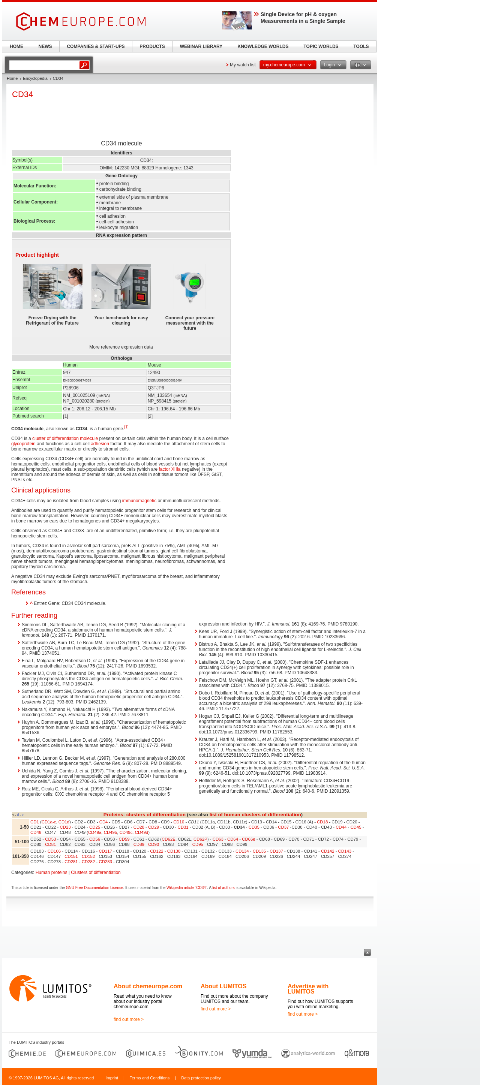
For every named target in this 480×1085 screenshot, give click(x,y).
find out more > (129, 1019)
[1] (126, 427)
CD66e (248, 839)
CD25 (94, 827)
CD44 (341, 827)
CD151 (71, 856)
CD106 (54, 851)
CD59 (124, 839)
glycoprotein (23, 443)
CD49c (126, 832)
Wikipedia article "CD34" (186, 888)
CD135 (259, 851)
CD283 (105, 861)
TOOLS (361, 46)
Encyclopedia (35, 78)
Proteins (113, 814)
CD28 (139, 827)
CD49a (94, 832)
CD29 (153, 827)
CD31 (183, 827)
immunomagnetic (139, 500)
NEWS (45, 46)
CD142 (327, 851)
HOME (16, 46)
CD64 (232, 839)
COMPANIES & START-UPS (95, 46)
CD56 (94, 839)
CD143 (344, 851)
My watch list (243, 64)
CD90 (153, 844)
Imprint (111, 1078)
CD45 (355, 827)
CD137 (276, 851)
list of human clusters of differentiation (255, 814)
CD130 (173, 851)
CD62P (200, 839)
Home (12, 78)
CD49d (141, 832)
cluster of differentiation (55, 438)
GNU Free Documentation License (94, 888)
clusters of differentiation (156, 814)
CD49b (110, 832)
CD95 (197, 844)
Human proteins (52, 872)
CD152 (88, 856)
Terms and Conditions (150, 1078)
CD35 (254, 827)
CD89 (139, 844)
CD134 (242, 851)
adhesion (100, 443)
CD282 (88, 861)
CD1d (63, 822)
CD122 (156, 851)
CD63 (218, 839)
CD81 (50, 844)
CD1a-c (49, 822)
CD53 (50, 839)
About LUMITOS (223, 986)
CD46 (35, 832)
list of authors (223, 888)
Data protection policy (201, 1078)
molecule (89, 438)
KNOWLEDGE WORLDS (263, 46)
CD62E (169, 839)
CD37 (283, 827)
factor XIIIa (170, 469)
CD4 (103, 822)
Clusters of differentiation (96, 872)
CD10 (178, 822)
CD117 (105, 851)
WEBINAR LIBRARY (201, 46)
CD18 (322, 822)
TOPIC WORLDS (320, 46)
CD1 (34, 822)
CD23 (65, 827)
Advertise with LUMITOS (308, 989)
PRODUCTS (152, 46)
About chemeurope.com (148, 986)
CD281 (71, 861)
